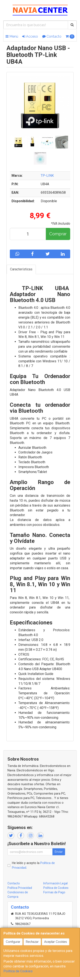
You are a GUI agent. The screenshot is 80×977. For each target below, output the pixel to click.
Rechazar (32, 941)
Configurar (13, 941)
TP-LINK (47, 176)
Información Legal (55, 883)
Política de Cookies (18, 971)
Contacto (51, 36)
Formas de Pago (54, 892)
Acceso (30, 36)
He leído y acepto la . (33, 865)
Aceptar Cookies (55, 941)
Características (21, 269)
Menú (12, 36)
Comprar (58, 233)
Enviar (59, 851)
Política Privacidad (19, 887)
